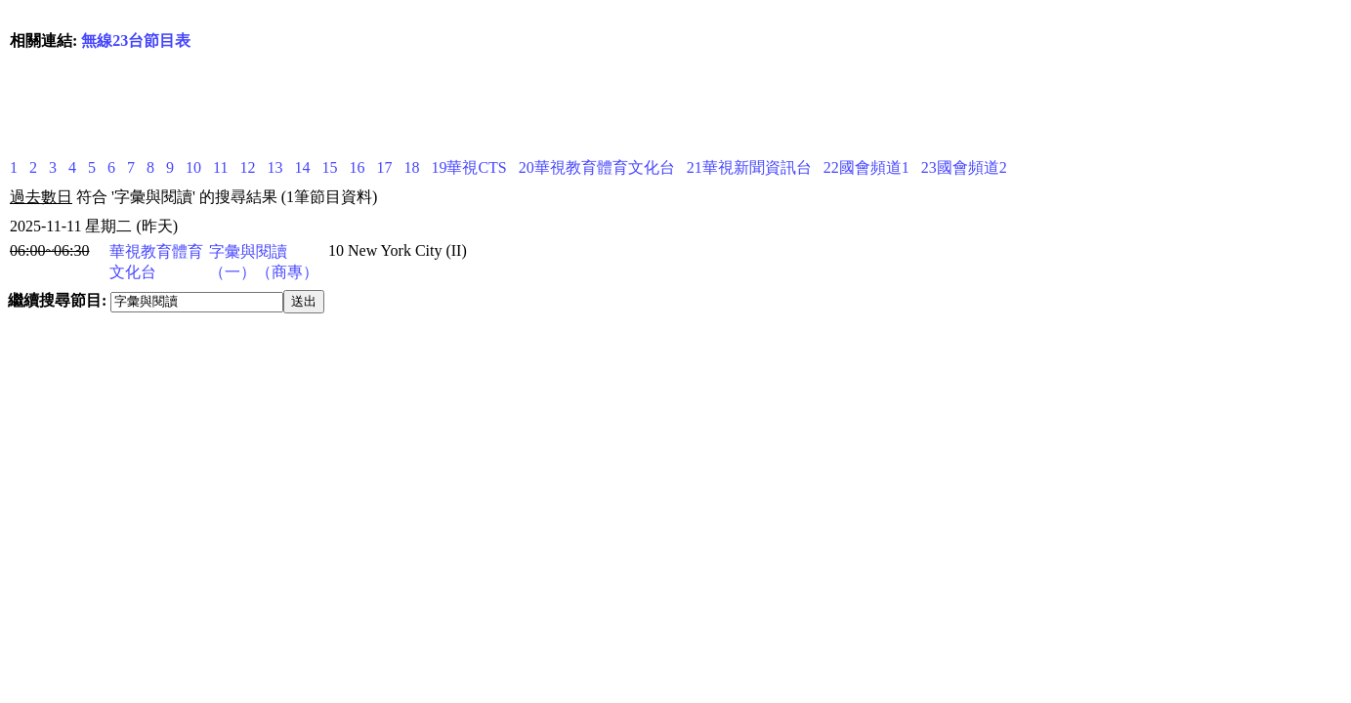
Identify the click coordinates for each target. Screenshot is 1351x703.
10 (193, 167)
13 (274, 167)
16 (356, 167)
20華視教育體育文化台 (597, 167)
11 (220, 167)
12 (247, 167)
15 (329, 167)
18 (411, 167)
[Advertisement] (365, 102)
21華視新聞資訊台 (749, 167)
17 (384, 167)
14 (302, 167)
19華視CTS (468, 167)
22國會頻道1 (866, 167)
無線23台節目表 (135, 40)
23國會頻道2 (964, 167)
